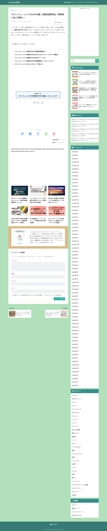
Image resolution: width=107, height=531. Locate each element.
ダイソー (74, 402)
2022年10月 (75, 248)
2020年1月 (75, 361)
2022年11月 (75, 244)
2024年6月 (75, 182)
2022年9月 (75, 251)
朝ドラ (74, 478)
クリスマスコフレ (77, 454)
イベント (74, 440)
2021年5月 (75, 306)
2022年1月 (75, 279)
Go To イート (76, 491)
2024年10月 (75, 169)
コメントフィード (77, 512)
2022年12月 (75, 241)
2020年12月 (75, 323)
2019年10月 (75, 372)
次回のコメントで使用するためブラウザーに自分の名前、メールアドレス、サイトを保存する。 (38, 295)
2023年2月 (75, 234)
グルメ (74, 443)
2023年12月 (75, 200)
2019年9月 (75, 375)
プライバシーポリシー (92, 2)
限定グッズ (75, 433)
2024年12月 (75, 162)
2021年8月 (75, 296)
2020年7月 (75, 341)
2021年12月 (75, 282)
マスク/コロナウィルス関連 (80, 485)
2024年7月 (75, 179)
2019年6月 (75, 385)
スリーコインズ (76, 409)
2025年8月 (75, 152)
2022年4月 (75, 268)
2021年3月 (75, 313)
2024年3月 (75, 189)
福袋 (73, 457)
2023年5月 (75, 224)
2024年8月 (75, 176)
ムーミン (74, 423)
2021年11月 (75, 286)
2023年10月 (75, 207)
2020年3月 (75, 354)
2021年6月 (75, 303)
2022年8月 (75, 255)
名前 (13, 273)
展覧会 (74, 436)
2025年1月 (75, 158)
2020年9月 (75, 334)
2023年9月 (75, 210)
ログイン (74, 505)
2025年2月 (75, 155)
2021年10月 (75, 289)
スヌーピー (75, 426)
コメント (14, 261)
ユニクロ (74, 395)
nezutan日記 (14, 2)
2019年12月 (75, 365)
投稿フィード (76, 508)
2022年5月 (75, 265)
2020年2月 (75, 358)
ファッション (76, 481)
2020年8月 (75, 337)
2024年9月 (75, 172)
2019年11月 (75, 368)
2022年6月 (75, 262)
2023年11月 (75, 203)
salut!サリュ (75, 412)
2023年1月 (75, 238)
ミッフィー (75, 419)
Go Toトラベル (76, 488)
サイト (13, 288)
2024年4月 (75, 186)
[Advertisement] (38, 80)
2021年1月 (75, 320)
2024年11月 (75, 165)
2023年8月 (75, 213)
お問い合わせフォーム (70, 2)
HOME (53, 524)
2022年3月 (75, 272)
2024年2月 (75, 193)
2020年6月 (75, 344)
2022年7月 (75, 258)
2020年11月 (75, 327)
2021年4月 (75, 310)
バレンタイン (61, 142)
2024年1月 (75, 196)
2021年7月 (75, 299)
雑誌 (73, 450)
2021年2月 (75, 317)
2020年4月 (75, 351)
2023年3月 (75, 231)
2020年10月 (75, 330)
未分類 (74, 495)
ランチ (74, 467)
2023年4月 (75, 227)
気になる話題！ (76, 430)
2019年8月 (75, 378)
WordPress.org (76, 515)
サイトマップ (81, 2)
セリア (74, 405)
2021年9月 (75, 292)
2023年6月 (75, 220)
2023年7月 (75, 217)
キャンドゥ (75, 416)
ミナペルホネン (76, 447)
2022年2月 (75, 275)
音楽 (73, 474)
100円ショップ (76, 399)
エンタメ (62, 140)
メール (14, 281)
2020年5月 (75, 347)
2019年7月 (75, 382)
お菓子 (74, 464)
